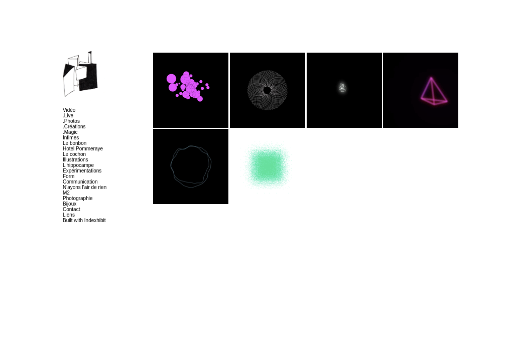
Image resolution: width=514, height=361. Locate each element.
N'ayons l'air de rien (84, 187)
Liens (69, 215)
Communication (80, 182)
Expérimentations (82, 170)
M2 (66, 193)
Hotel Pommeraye (83, 148)
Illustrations (75, 159)
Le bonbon (74, 143)
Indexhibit (95, 220)
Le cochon (74, 154)
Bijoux (69, 204)
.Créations (74, 126)
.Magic (70, 132)
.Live (68, 115)
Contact (71, 209)
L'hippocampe (78, 165)
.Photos (71, 121)
